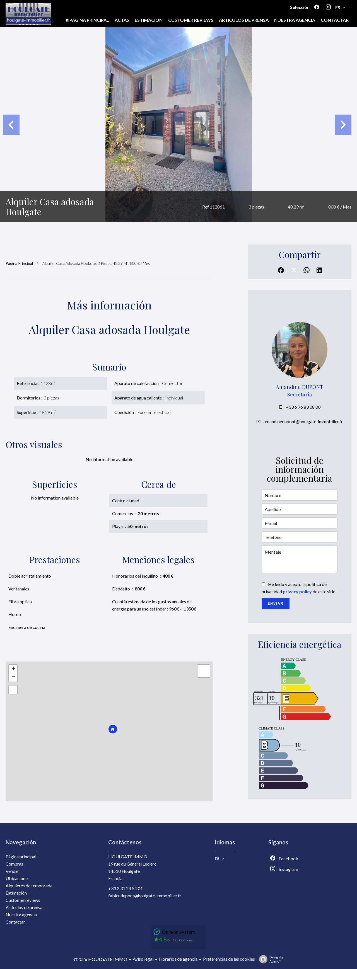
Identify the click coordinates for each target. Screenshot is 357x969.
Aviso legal (143, 958)
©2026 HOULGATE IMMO (100, 959)
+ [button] (13, 669)
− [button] (13, 677)
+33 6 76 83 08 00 (303, 407)
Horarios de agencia (178, 958)
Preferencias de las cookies (229, 958)
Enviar (275, 603)
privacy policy (297, 591)
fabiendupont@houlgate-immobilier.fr (144, 895)
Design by (270, 959)
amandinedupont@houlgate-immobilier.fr (303, 421)
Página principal (19, 263)
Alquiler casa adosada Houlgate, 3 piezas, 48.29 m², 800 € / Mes (96, 263)
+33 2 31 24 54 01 (125, 888)
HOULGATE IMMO (127, 856)
